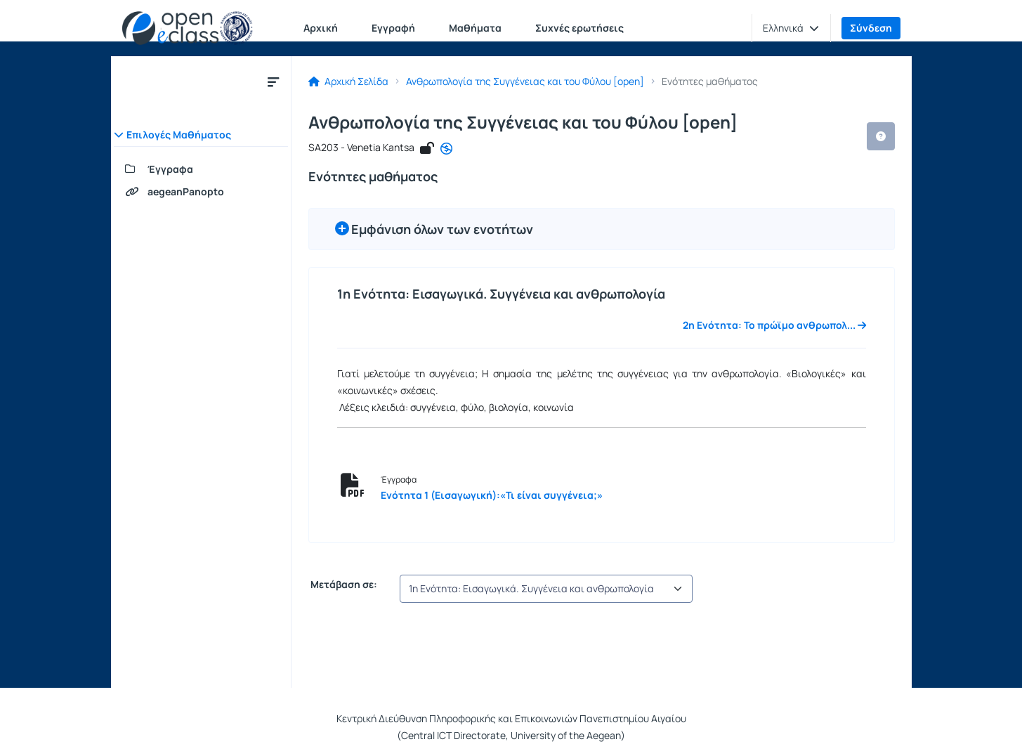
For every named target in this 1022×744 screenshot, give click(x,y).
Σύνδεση (871, 27)
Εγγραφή (393, 27)
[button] (791, 28)
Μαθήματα (475, 27)
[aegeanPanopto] (201, 192)
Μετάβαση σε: (342, 584)
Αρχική (320, 27)
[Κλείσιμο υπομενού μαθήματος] (273, 81)
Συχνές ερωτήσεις (579, 27)
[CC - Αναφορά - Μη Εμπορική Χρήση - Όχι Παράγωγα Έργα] (446, 149)
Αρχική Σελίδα (348, 81)
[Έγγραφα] (201, 169)
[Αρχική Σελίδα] (188, 28)
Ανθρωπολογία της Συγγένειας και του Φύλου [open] (525, 81)
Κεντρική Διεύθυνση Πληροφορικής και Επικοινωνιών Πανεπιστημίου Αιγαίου (511, 718)
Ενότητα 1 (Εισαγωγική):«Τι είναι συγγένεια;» (492, 495)
